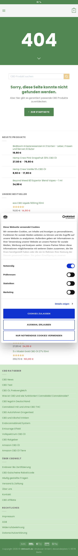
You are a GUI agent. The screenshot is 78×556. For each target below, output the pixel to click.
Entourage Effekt (11, 428)
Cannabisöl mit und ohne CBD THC (21, 407)
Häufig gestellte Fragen (15, 478)
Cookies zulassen (39, 313)
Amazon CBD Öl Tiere (14, 450)
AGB (4, 522)
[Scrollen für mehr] (39, 58)
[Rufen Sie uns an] (40, 2)
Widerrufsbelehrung (13, 527)
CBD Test (7, 385)
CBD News (7, 379)
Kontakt (6, 494)
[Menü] (4, 10)
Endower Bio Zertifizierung (16, 467)
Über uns (7, 489)
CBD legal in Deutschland (16, 401)
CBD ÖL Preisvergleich (14, 390)
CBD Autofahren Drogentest (18, 412)
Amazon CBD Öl (11, 445)
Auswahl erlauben (39, 324)
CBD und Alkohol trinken (15, 417)
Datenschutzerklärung (14, 532)
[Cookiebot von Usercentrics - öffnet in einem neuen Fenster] (62, 217)
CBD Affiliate (9, 500)
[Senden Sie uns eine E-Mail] (37, 2)
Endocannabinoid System (16, 423)
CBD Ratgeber (10, 439)
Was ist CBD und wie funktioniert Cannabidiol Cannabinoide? (35, 395)
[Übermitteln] (66, 76)
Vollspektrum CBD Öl (13, 434)
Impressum (8, 516)
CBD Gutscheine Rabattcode (18, 472)
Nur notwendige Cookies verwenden (39, 335)
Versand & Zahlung (12, 483)
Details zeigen (62, 304)
